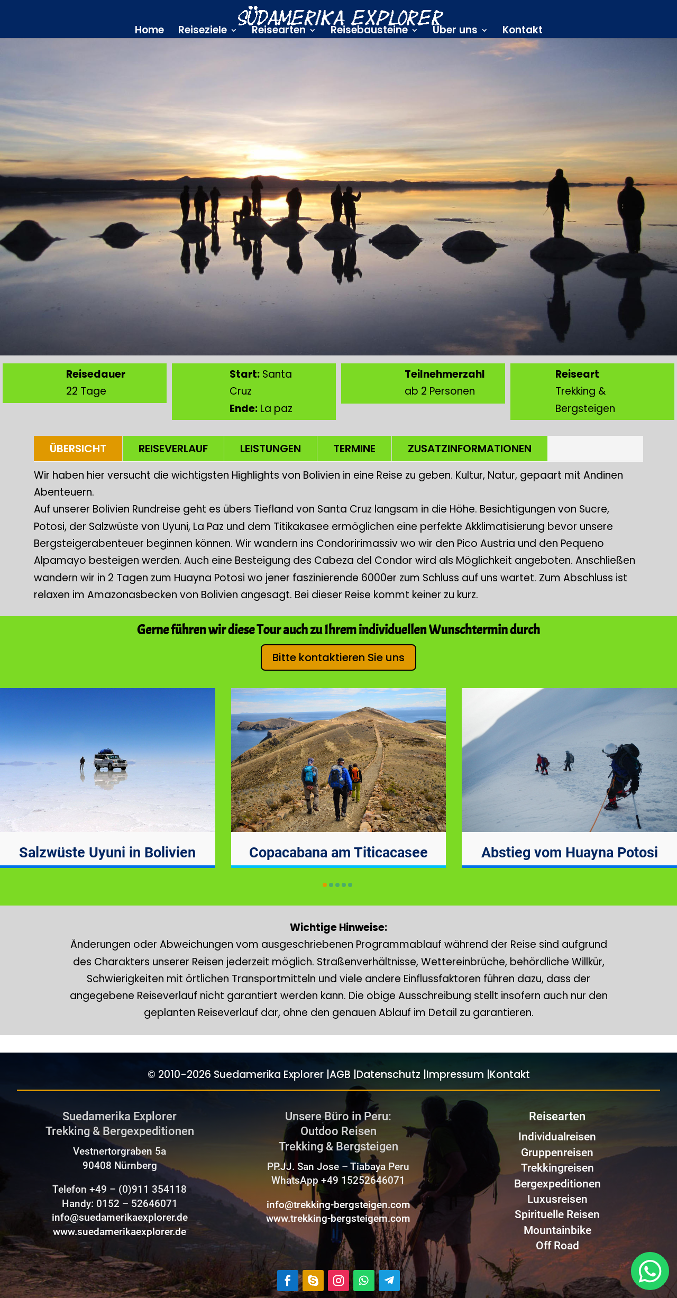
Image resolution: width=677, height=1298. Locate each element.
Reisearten (279, 31)
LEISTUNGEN (270, 448)
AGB (340, 1074)
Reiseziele (202, 31)
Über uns (455, 31)
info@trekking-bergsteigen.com (338, 1205)
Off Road (557, 1245)
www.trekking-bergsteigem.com (338, 1218)
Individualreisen (557, 1136)
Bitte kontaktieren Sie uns (338, 657)
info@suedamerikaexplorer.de (120, 1217)
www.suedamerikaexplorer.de (119, 1232)
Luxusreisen (557, 1199)
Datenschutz (388, 1074)
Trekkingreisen (557, 1168)
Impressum (455, 1074)
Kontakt (522, 31)
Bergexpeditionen (557, 1183)
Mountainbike (557, 1230)
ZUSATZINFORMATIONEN (470, 448)
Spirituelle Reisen (557, 1214)
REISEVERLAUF (173, 448)
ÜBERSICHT (78, 448)
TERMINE (354, 448)
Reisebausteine (369, 31)
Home (149, 31)
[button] (325, 885)
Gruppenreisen (557, 1152)
